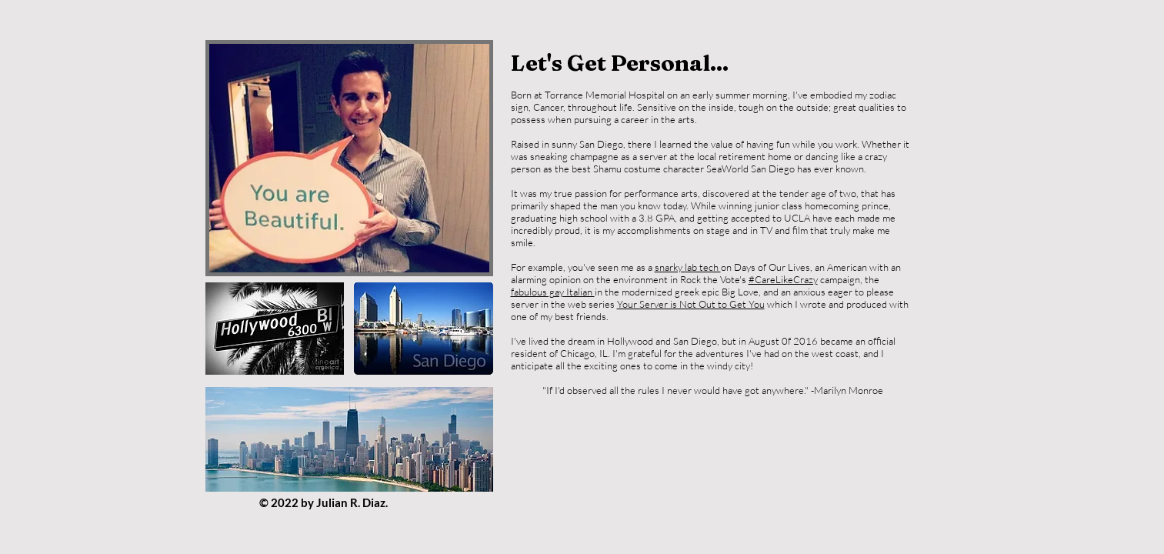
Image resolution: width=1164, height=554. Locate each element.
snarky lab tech (688, 267)
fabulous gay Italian (553, 291)
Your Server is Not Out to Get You (691, 304)
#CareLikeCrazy (783, 279)
